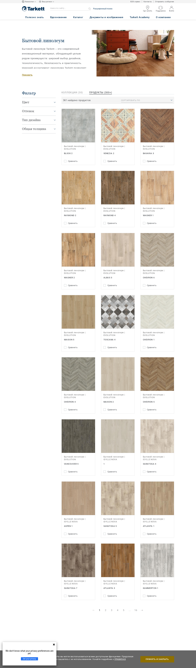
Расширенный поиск (102, 9)
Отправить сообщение (164, 2)
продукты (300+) (100, 92)
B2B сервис (135, 2)
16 (135, 610)
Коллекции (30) (72, 92)
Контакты (148, 2)
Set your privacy (29, 659)
